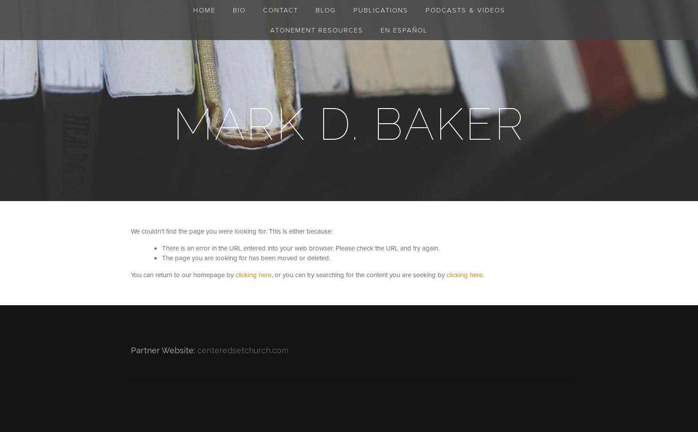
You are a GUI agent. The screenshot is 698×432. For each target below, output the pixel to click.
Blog (326, 10)
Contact (280, 10)
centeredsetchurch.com (242, 350)
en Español (404, 30)
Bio (239, 10)
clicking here (253, 274)
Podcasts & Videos (465, 10)
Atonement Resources (316, 30)
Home (204, 10)
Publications (380, 10)
